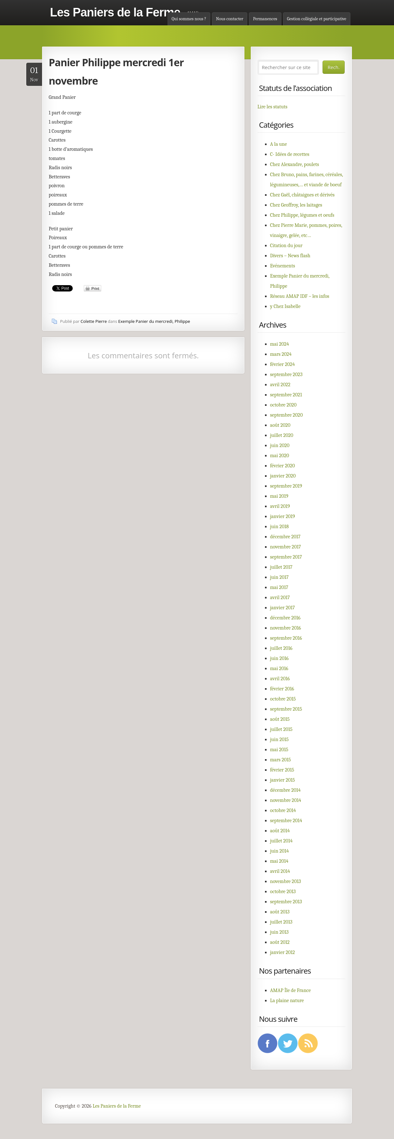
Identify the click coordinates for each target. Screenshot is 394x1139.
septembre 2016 (286, 638)
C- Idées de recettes (289, 154)
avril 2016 (280, 678)
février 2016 (282, 689)
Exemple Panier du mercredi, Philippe (154, 321)
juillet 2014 (281, 841)
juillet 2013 (281, 922)
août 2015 (280, 719)
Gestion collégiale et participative (316, 19)
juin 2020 (279, 445)
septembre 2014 (286, 820)
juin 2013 (279, 932)
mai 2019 (279, 496)
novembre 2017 (285, 547)
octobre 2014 (283, 810)
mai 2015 (279, 749)
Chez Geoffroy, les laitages (296, 205)
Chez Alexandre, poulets (294, 164)
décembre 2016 (285, 618)
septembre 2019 (286, 486)
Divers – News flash (290, 256)
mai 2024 (279, 344)
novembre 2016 (285, 628)
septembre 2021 (286, 395)
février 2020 (282, 466)
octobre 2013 (283, 891)
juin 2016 (279, 658)
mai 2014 (279, 861)
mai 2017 (279, 587)
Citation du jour (286, 245)
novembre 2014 (285, 800)
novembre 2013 (285, 881)
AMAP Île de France (290, 990)
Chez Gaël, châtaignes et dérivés (302, 195)
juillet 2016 (281, 648)
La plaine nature (287, 1000)
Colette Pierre (94, 321)
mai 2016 (279, 668)
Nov (34, 74)
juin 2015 (279, 739)
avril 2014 (280, 871)
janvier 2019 (282, 516)
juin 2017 (279, 577)
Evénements (282, 266)
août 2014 (280, 831)
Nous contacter (229, 19)
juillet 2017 (281, 567)
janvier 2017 (282, 608)
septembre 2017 (286, 557)
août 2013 (280, 912)
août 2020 (280, 425)
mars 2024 (281, 354)
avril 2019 (280, 506)
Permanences (265, 19)
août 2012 (280, 942)
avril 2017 (280, 597)
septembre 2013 (286, 902)
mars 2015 (280, 760)
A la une (278, 144)
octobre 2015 (283, 699)
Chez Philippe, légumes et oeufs (302, 215)
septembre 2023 (286, 374)
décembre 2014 (285, 790)
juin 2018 (279, 526)
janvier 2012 (282, 952)
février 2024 (282, 364)
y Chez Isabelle (285, 306)
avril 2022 (280, 384)
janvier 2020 (283, 476)
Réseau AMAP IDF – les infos (299, 296)
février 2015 (282, 770)
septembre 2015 (286, 709)
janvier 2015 (282, 780)
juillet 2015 (281, 729)
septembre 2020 (286, 415)
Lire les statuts (272, 107)
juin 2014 (279, 851)
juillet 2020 (281, 435)
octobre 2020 (283, 405)
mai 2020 (279, 455)
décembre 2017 (285, 537)
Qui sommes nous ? (189, 19)
